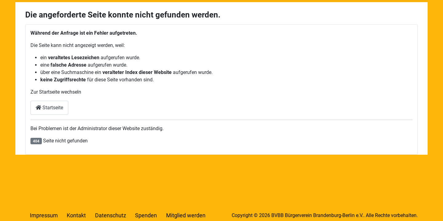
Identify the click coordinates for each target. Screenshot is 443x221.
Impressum (44, 215)
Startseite (49, 107)
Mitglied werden (186, 215)
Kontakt (76, 215)
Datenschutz (110, 215)
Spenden (146, 215)
